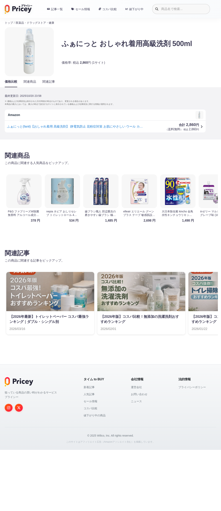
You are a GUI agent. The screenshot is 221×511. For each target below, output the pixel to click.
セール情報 (90, 462)
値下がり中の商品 (95, 476)
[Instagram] (9, 469)
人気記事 (89, 455)
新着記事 (89, 448)
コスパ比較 (90, 469)
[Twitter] (19, 469)
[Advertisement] (110, 173)
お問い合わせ (139, 455)
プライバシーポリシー (192, 448)
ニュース (136, 462)
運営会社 (136, 448)
